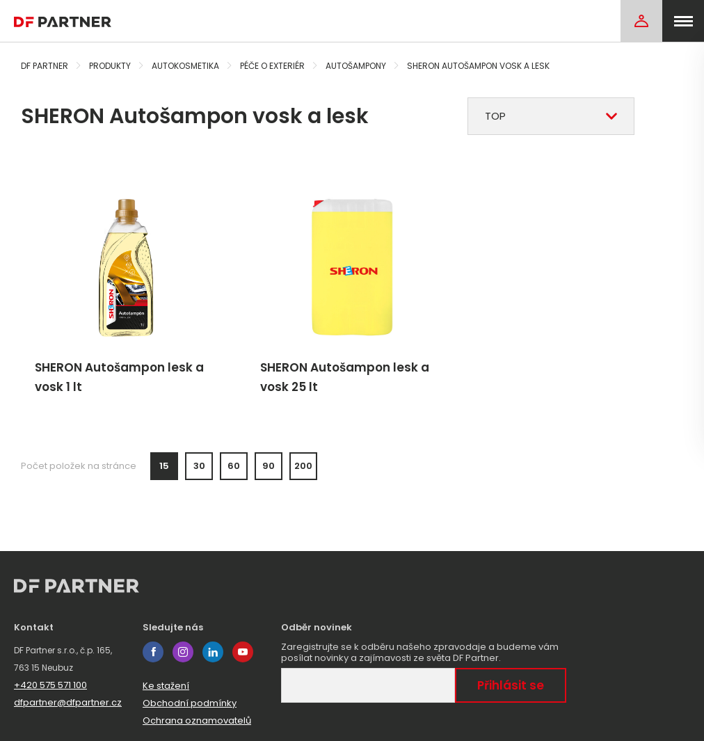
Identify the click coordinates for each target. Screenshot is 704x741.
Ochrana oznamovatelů (197, 720)
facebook (153, 652)
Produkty (110, 66)
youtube (242, 652)
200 (303, 465)
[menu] (683, 21)
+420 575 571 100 (50, 685)
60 (233, 465)
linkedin (212, 652)
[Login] (641, 21)
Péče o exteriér (272, 66)
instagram (183, 652)
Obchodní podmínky (190, 703)
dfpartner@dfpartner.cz (68, 702)
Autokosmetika (185, 66)
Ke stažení (166, 685)
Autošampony (356, 66)
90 (268, 465)
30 (199, 465)
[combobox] (550, 116)
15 (164, 465)
